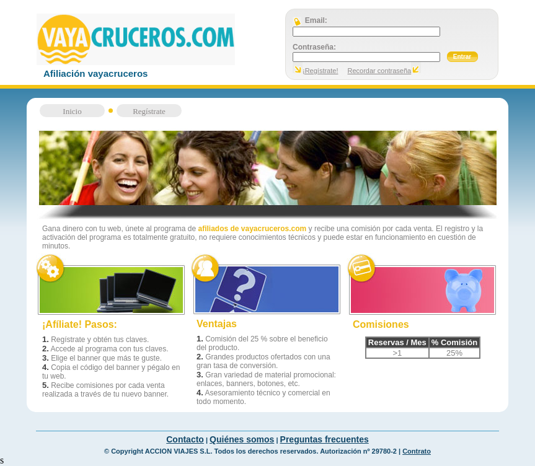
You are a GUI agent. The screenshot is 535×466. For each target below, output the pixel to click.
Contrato (416, 451)
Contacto (185, 439)
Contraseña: (314, 47)
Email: (315, 20)
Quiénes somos (242, 439)
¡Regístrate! (320, 70)
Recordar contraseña (380, 70)
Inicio (72, 111)
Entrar (462, 56)
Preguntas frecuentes (324, 439)
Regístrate (149, 111)
